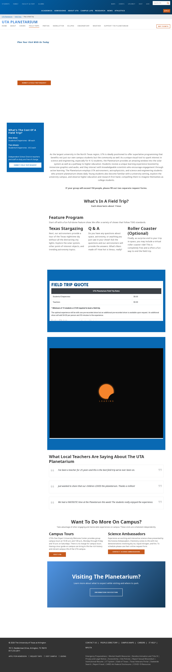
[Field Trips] (34, 26)
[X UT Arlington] (26, 666)
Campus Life (87, 11)
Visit (141, 4)
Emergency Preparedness (96, 656)
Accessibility (113, 659)
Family (15, 4)
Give (148, 4)
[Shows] (22, 26)
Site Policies (125, 659)
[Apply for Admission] (18, 656)
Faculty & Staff (28, 4)
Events (121, 4)
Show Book (13, 121)
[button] (25, 173)
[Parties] (46, 26)
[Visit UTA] (57, 561)
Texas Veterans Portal (139, 661)
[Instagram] (21, 666)
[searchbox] (159, 3)
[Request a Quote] (106, 310)
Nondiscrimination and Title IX (145, 656)
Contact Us (91, 642)
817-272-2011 (14, 651)
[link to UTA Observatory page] (83, 26)
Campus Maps (127, 642)
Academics (46, 11)
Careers (141, 642)
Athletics (120, 11)
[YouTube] (31, 666)
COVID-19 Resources (142, 664)
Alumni (41, 4)
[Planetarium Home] (4, 26)
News (110, 11)
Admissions (60, 11)
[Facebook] (11, 666)
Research (100, 11)
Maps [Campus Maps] (113, 4)
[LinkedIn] (16, 666)
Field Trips (18, 17)
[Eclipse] (70, 26)
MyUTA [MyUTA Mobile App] (88, 647)
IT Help (152, 642)
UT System (109, 661)
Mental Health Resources (119, 656)
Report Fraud (98, 664)
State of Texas (122, 661)
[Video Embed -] (106, 131)
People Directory (109, 642)
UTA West (131, 4)
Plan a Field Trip (15, 116)
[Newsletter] (58, 26)
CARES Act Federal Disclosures (118, 664)
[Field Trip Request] (106, 412)
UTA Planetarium (7, 17)
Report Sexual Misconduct (143, 659)
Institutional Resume (94, 661)
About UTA (73, 11)
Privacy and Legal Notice (95, 659)
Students (6, 4)
